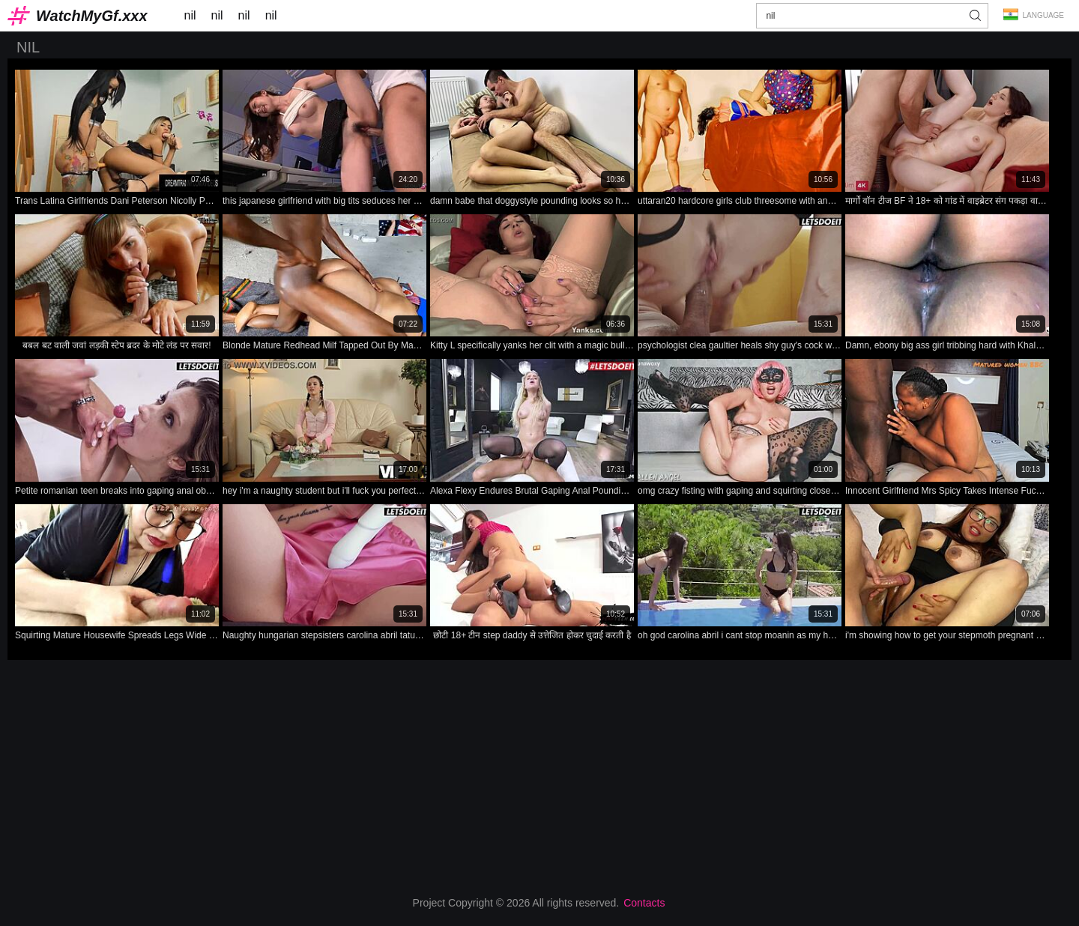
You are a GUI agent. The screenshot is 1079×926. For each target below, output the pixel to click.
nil (190, 15)
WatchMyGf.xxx (92, 15)
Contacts (644, 903)
